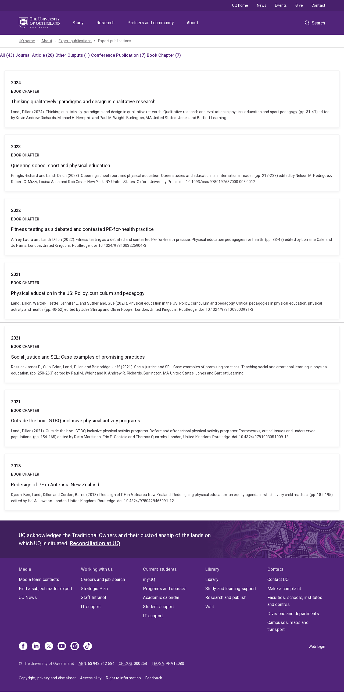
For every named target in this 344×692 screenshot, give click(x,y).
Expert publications (75, 41)
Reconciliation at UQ (95, 543)
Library (211, 579)
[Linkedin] (36, 646)
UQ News (28, 597)
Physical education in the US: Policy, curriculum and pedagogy (172, 290)
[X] (49, 646)
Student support (158, 606)
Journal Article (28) (35, 55)
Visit (209, 606)
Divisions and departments (293, 613)
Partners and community (150, 22)
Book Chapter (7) (164, 55)
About (192, 22)
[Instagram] (74, 646)
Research (105, 22)
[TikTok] (87, 646)
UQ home (240, 5)
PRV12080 (175, 663)
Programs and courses (165, 588)
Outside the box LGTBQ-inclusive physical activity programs (172, 418)
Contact (318, 5)
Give (299, 5)
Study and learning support (230, 588)
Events (281, 5)
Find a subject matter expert (45, 588)
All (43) (7, 55)
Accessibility (91, 678)
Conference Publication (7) (119, 55)
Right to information (123, 678)
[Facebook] (23, 646)
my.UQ (149, 579)
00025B (140, 663)
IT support (91, 606)
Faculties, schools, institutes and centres (294, 601)
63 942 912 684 (101, 663)
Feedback (153, 678)
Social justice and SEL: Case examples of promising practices (172, 354)
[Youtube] (62, 646)
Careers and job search (103, 579)
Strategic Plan (94, 588)
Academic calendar (161, 597)
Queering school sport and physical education (172, 163)
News (262, 5)
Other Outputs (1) (73, 55)
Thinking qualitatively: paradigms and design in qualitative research (172, 99)
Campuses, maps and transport (288, 626)
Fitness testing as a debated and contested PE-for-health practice (172, 226)
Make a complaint (284, 588)
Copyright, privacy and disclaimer (47, 678)
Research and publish (225, 597)
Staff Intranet (93, 597)
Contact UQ (278, 579)
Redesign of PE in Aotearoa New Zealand (172, 482)
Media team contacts (39, 579)
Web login (317, 646)
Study (78, 22)
